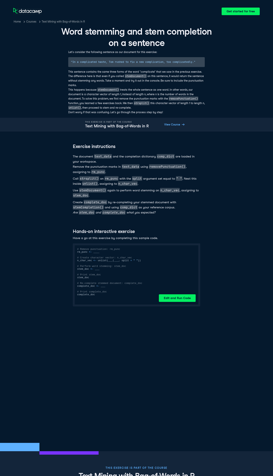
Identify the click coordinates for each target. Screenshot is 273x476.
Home (17, 21)
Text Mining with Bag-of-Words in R (63, 21)
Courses (31, 21)
